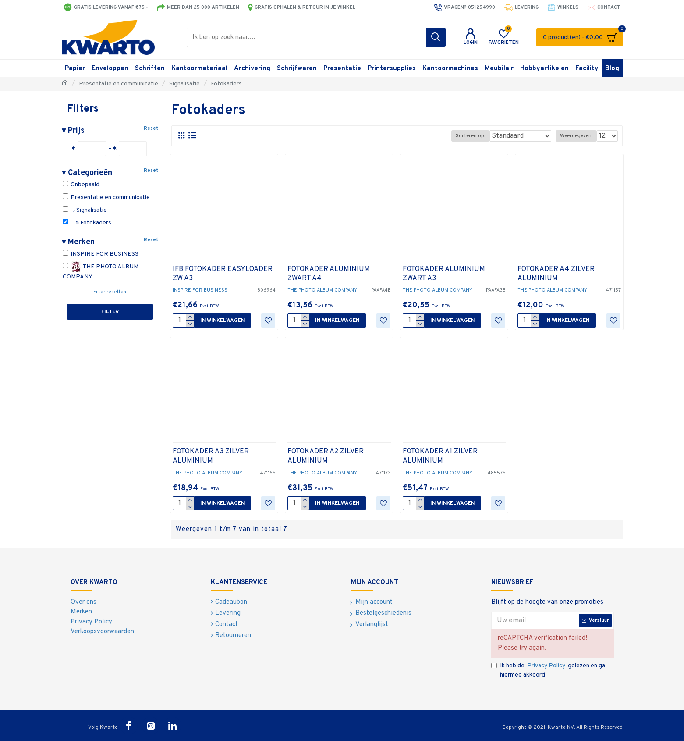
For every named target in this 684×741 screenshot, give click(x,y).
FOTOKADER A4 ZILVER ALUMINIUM (556, 274)
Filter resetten (109, 292)
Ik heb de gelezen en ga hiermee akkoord (548, 670)
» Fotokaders (87, 223)
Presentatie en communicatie (118, 84)
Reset (151, 128)
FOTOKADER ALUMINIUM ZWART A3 (444, 274)
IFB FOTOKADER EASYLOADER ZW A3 (223, 274)
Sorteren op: (482, 135)
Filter (110, 311)
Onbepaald (81, 185)
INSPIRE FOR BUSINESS (100, 254)
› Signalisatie (85, 210)
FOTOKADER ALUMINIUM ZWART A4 (328, 274)
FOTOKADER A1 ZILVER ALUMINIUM (440, 456)
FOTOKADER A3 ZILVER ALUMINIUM (211, 456)
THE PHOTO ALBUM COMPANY (100, 271)
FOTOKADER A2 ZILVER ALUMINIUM (325, 456)
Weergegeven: (579, 135)
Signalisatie (184, 84)
